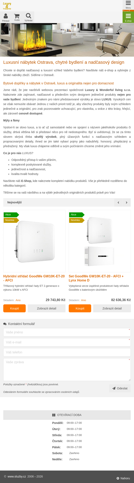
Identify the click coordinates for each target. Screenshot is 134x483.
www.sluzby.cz (17, 476)
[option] (34, 263)
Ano (18, 301)
